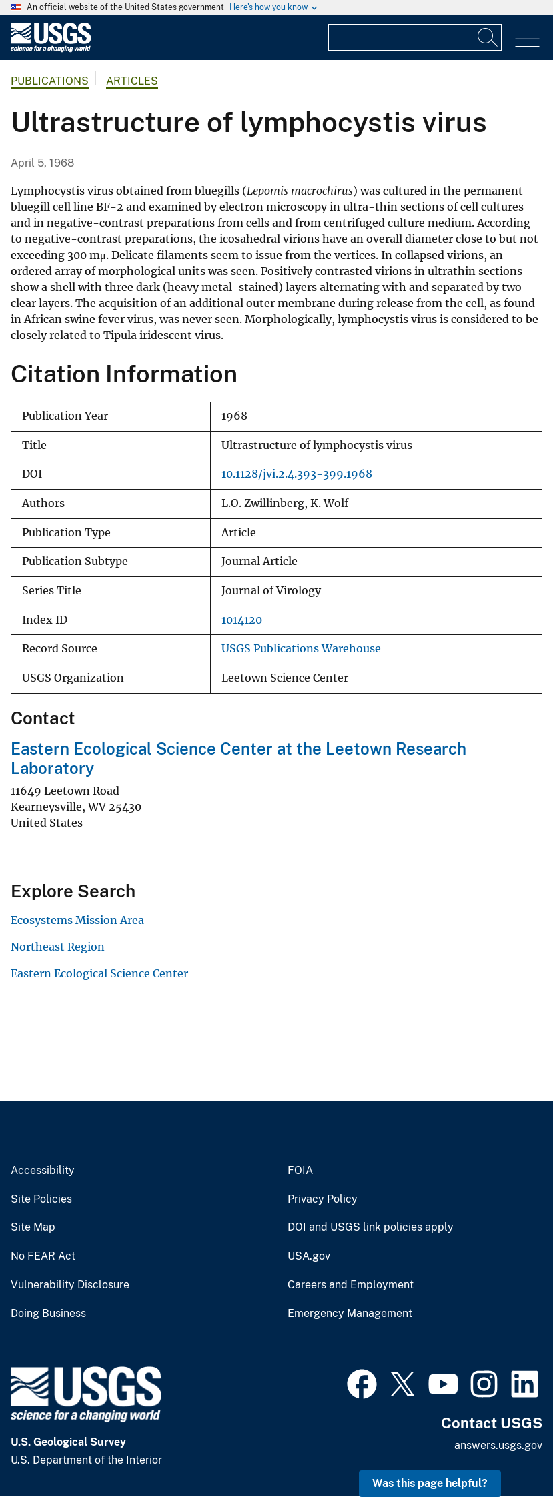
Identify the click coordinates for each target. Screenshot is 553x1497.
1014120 (241, 620)
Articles (132, 81)
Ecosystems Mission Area (77, 920)
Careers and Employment (351, 1285)
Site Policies (41, 1199)
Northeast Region (58, 946)
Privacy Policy (323, 1199)
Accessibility (43, 1171)
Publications (50, 81)
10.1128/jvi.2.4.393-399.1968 (296, 474)
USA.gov (309, 1256)
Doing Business (48, 1314)
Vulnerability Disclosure (70, 1285)
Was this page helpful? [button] (430, 1483)
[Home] (51, 49)
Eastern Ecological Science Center (99, 973)
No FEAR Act (43, 1256)
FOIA (300, 1171)
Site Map (33, 1227)
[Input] (415, 37)
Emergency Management (350, 1314)
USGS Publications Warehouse (301, 648)
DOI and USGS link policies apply (371, 1227)
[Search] (488, 37)
